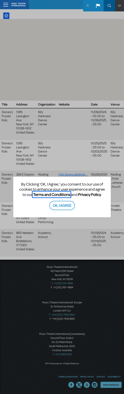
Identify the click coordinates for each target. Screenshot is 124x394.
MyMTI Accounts (87, 5)
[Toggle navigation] (4, 4)
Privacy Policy (89, 194)
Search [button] (109, 5)
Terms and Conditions (51, 194)
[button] (98, 5)
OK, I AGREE (62, 205)
